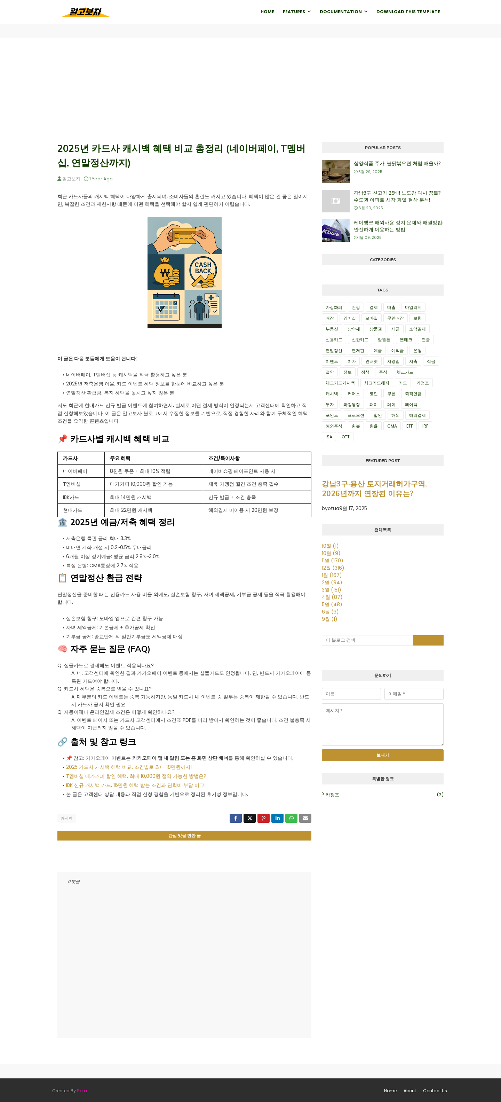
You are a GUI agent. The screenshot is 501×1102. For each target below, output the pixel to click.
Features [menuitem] (294, 12)
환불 (356, 426)
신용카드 (334, 340)
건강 (356, 307)
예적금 (397, 350)
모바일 (371, 318)
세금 (395, 329)
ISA (329, 437)
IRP (425, 426)
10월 (330, 545)
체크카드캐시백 (340, 383)
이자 (352, 361)
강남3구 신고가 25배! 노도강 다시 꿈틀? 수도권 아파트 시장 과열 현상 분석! (397, 196)
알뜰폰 (384, 340)
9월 (329, 619)
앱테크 (406, 340)
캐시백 (66, 818)
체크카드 (405, 372)
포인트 (332, 415)
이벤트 (332, 361)
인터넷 (371, 361)
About (410, 1090)
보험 (417, 318)
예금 (378, 350)
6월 (330, 611)
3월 (331, 589)
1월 (332, 575)
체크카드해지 (376, 383)
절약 (330, 372)
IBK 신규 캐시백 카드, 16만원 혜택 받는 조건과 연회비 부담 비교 (135, 785)
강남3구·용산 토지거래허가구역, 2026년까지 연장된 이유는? (374, 489)
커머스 (354, 394)
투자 (330, 404)
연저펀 (358, 350)
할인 (378, 415)
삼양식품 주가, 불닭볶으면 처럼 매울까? (397, 163)
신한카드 (360, 340)
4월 (332, 597)
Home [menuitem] (267, 12)
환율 (373, 426)
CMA (392, 426)
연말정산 (334, 350)
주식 (383, 372)
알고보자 (71, 178)
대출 (391, 307)
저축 (413, 361)
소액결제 (417, 329)
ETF (409, 426)
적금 (431, 361)
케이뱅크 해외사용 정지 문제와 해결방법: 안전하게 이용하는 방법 (398, 226)
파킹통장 (351, 404)
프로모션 (356, 415)
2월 (332, 582)
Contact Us (435, 1090)
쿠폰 (391, 394)
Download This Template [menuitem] (408, 12)
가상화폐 (334, 307)
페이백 (411, 404)
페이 (391, 404)
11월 (332, 560)
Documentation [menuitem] (341, 12)
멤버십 (349, 318)
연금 (426, 340)
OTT (346, 437)
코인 (373, 394)
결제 (373, 307)
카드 (403, 383)
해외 (395, 415)
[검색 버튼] (428, 640)
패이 (373, 404)
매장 (330, 318)
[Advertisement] (250, 90)
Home (390, 1090)
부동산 (332, 329)
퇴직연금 (413, 394)
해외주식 (334, 426)
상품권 (375, 329)
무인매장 (395, 318)
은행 (417, 350)
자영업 (393, 361)
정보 (347, 372)
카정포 (422, 383)
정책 (365, 372)
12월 (333, 567)
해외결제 (417, 415)
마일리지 (413, 307)
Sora (82, 1090)
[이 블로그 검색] (367, 640)
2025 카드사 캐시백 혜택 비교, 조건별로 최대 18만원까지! (129, 767)
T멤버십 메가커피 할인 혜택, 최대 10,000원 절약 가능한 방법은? (136, 776)
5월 (332, 604)
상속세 (354, 329)
